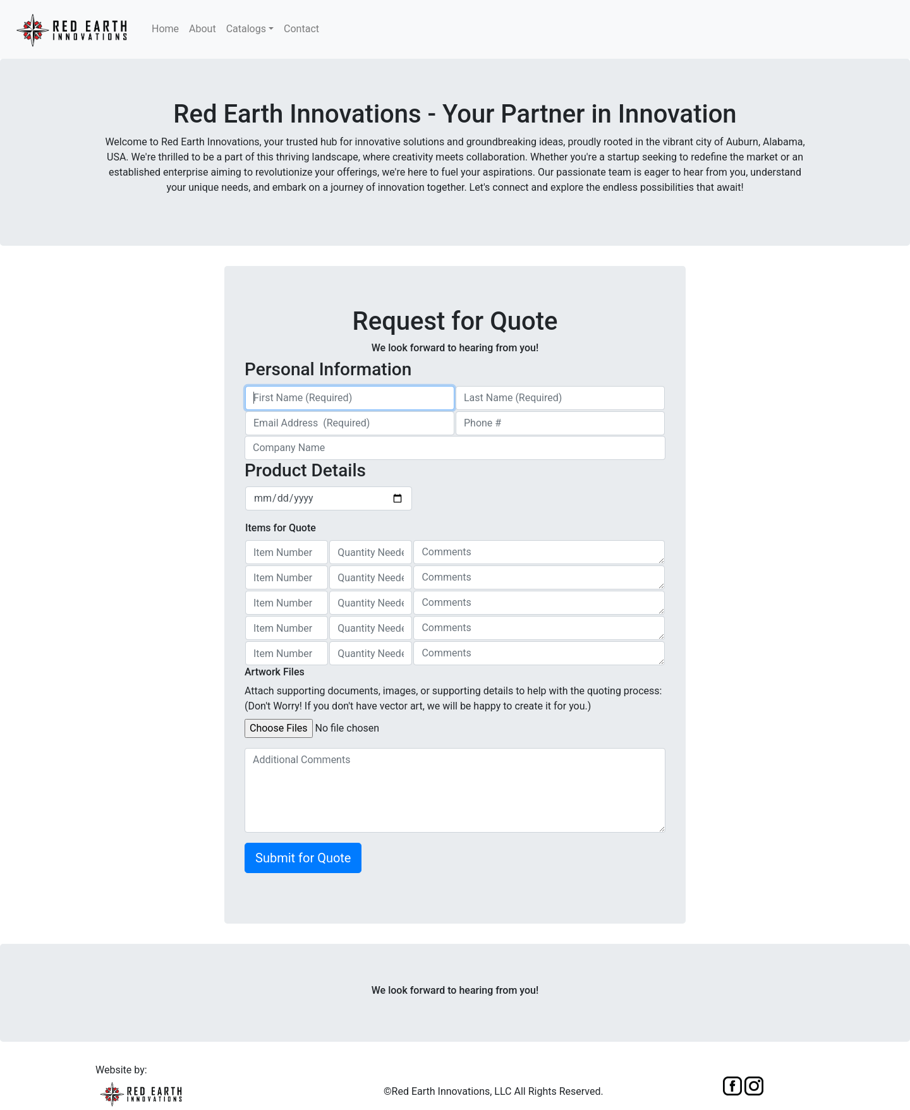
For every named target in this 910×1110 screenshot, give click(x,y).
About (202, 29)
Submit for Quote (303, 858)
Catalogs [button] (246, 29)
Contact (301, 29)
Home (165, 29)
